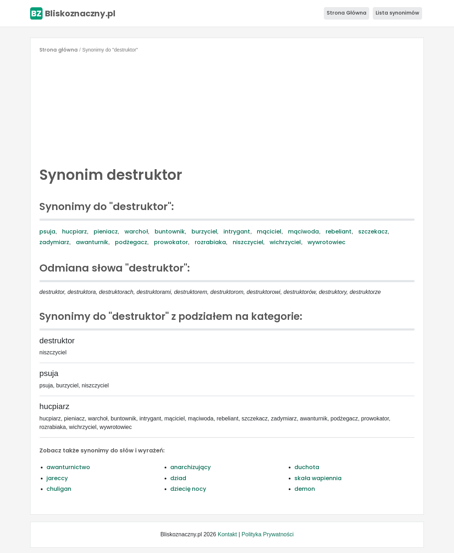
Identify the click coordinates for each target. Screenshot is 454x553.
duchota (306, 467)
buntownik (170, 231)
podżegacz (131, 242)
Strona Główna (346, 12)
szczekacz (373, 231)
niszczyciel (248, 242)
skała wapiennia (318, 478)
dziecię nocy (188, 489)
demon (304, 489)
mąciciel (269, 231)
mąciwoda (303, 231)
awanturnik (92, 242)
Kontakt (227, 534)
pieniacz (106, 231)
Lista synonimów (397, 12)
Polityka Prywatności (268, 534)
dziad (178, 478)
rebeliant (338, 231)
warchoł (136, 231)
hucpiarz (74, 231)
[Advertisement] (227, 108)
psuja (47, 231)
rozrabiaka (210, 242)
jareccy (57, 478)
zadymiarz (54, 242)
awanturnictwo (68, 467)
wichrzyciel (285, 242)
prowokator (171, 242)
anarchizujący (190, 467)
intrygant (236, 231)
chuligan (58, 489)
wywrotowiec (326, 242)
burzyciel (204, 231)
